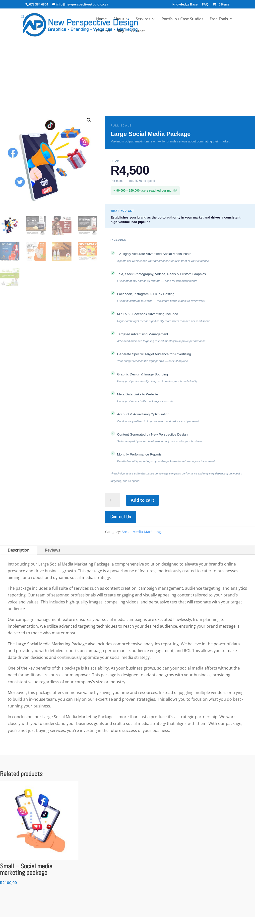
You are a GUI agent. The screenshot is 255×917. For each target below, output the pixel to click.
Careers (103, 31)
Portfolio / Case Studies (182, 19)
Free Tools (219, 19)
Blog (120, 31)
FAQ (205, 4)
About (118, 19)
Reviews (52, 550)
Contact (138, 31)
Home (101, 19)
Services (143, 19)
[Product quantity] (112, 500)
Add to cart (142, 500)
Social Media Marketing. (142, 531)
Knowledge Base (184, 4)
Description (19, 550)
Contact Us (120, 517)
